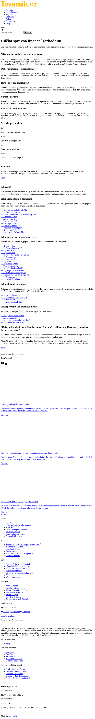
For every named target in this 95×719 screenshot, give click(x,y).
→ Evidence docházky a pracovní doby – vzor (19, 214)
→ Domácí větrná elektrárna (12, 322)
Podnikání (10, 17)
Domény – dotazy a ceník (16, 671)
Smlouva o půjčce (13, 532)
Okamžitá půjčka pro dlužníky (18, 566)
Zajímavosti (10, 21)
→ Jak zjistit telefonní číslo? (12, 316)
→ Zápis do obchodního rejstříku (14, 210)
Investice (9, 10)
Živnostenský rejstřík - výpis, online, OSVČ (23, 544)
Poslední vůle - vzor (14, 536)
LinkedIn (25, 612)
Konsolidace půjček (14, 571)
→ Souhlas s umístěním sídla (12, 232)
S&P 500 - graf (12, 595)
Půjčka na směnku (13, 577)
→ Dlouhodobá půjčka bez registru (15, 255)
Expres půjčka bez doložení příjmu (20, 564)
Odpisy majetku (12, 551)
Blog (8, 23)
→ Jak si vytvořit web (9, 219)
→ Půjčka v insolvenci (10, 259)
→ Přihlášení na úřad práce (12, 228)
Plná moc (9, 523)
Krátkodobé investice (14, 592)
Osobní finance (12, 12)
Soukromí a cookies (14, 659)
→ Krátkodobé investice (10, 295)
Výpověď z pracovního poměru (18, 525)
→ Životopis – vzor (9, 217)
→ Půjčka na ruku (8, 253)
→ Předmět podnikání (9, 221)
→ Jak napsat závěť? (9, 318)
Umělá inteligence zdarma (16, 529)
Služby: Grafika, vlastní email (18, 678)
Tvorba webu (11, 656)
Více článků (6, 514)
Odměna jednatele (13, 549)
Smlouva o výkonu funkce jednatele (20, 553)
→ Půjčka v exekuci (9, 250)
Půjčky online (11, 575)
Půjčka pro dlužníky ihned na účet (19, 573)
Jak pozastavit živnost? (15, 547)
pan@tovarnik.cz (7, 616)
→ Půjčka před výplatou (10, 279)
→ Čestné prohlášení (9, 223)
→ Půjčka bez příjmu (9, 264)
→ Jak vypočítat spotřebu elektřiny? (15, 320)
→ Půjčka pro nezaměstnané (12, 270)
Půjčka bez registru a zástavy (17, 568)
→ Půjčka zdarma (8, 277)
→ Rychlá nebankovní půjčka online (15, 268)
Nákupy (9, 19)
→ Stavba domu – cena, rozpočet (14, 297)
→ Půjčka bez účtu (8, 261)
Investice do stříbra (13, 597)
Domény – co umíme (14, 674)
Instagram (15, 612)
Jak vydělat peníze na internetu (18, 590)
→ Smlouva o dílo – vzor (11, 212)
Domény (9, 654)
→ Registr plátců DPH (10, 230)
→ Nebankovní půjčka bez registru (15, 275)
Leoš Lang (12, 716)
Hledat (27, 32)
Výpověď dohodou (13, 527)
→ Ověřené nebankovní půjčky (13, 273)
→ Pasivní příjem (8, 300)
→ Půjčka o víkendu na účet (12, 248)
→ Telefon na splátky (9, 266)
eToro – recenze (12, 586)
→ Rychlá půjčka (8, 246)
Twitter (5, 612)
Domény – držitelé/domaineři (17, 676)
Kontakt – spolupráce (14, 661)
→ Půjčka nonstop (8, 257)
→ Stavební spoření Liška (11, 302)
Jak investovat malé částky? (17, 599)
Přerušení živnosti (13, 556)
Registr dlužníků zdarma (15, 534)
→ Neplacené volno (9, 226)
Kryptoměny (11, 14)
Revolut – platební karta (15, 588)
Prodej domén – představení (17, 669)
